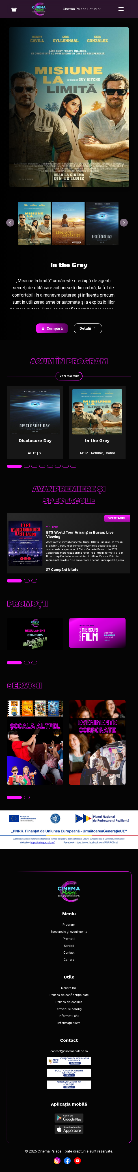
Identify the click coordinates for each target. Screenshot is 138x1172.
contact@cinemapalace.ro (69, 1051)
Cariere (69, 960)
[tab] (14, 466)
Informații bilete (68, 1023)
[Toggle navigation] (121, 9)
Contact (68, 952)
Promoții (69, 939)
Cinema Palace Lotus (82, 9)
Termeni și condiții (69, 1009)
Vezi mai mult (69, 376)
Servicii (69, 946)
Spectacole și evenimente (69, 932)
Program (68, 925)
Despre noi (69, 988)
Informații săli (69, 1016)
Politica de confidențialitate (69, 995)
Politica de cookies (68, 1002)
